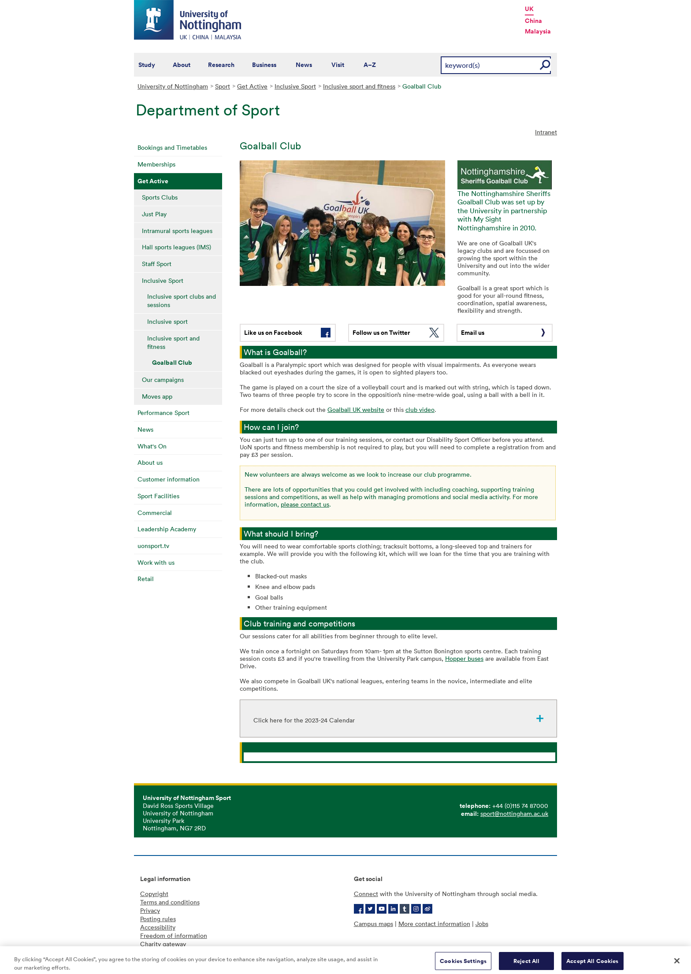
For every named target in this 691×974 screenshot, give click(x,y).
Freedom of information (173, 935)
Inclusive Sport (295, 86)
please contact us (305, 504)
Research (221, 64)
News (304, 64)
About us (150, 462)
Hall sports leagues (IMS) (176, 247)
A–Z (370, 64)
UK (529, 8)
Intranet (546, 132)
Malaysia (538, 31)
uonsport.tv (153, 545)
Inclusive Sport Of (272, 756)
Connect (366, 893)
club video (420, 409)
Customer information (168, 479)
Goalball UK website (355, 409)
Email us (472, 332)
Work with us (156, 562)
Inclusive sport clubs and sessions (181, 300)
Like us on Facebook (273, 332)
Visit (337, 64)
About (181, 64)
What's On (152, 446)
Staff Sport (156, 263)
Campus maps (373, 923)
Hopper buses (464, 658)
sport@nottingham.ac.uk (514, 813)
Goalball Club (172, 362)
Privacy (150, 910)
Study (146, 64)
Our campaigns (163, 379)
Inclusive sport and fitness (359, 86)
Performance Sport (163, 412)
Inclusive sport (167, 321)
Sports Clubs (160, 197)
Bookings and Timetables (172, 147)
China (533, 20)
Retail (145, 578)
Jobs (482, 923)
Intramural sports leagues (177, 230)
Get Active (252, 86)
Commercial (154, 512)
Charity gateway (163, 944)
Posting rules (158, 919)
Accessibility (157, 927)
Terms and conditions (170, 902)
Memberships (156, 164)
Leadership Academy (166, 529)
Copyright (154, 893)
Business (264, 64)
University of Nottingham (172, 86)
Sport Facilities (158, 496)
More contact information (434, 923)
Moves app (157, 396)
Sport (222, 86)
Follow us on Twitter (381, 332)
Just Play (154, 214)
